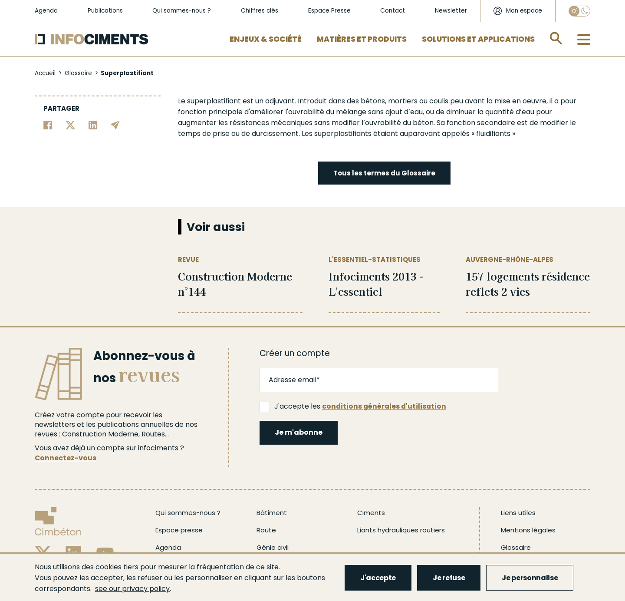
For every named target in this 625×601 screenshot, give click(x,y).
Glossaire (78, 73)
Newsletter (451, 11)
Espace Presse (329, 11)
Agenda (46, 11)
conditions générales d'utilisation (384, 406)
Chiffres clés (259, 11)
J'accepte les (353, 406)
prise (221, 134)
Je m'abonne (298, 432)
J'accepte (378, 578)
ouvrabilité (306, 112)
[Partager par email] (115, 124)
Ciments (371, 512)
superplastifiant (214, 101)
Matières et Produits (362, 39)
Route (266, 530)
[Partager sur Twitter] (71, 124)
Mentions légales (528, 530)
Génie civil (273, 547)
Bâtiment (272, 512)
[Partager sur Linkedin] (93, 124)
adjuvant (280, 101)
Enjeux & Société (266, 39)
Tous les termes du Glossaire (384, 173)
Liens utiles (518, 512)
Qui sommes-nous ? (181, 11)
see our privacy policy (132, 589)
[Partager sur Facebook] (48, 124)
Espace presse (179, 530)
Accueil (45, 73)
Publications (105, 11)
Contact (392, 11)
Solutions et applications (478, 39)
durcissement (275, 134)
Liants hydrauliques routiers (401, 530)
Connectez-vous (65, 458)
